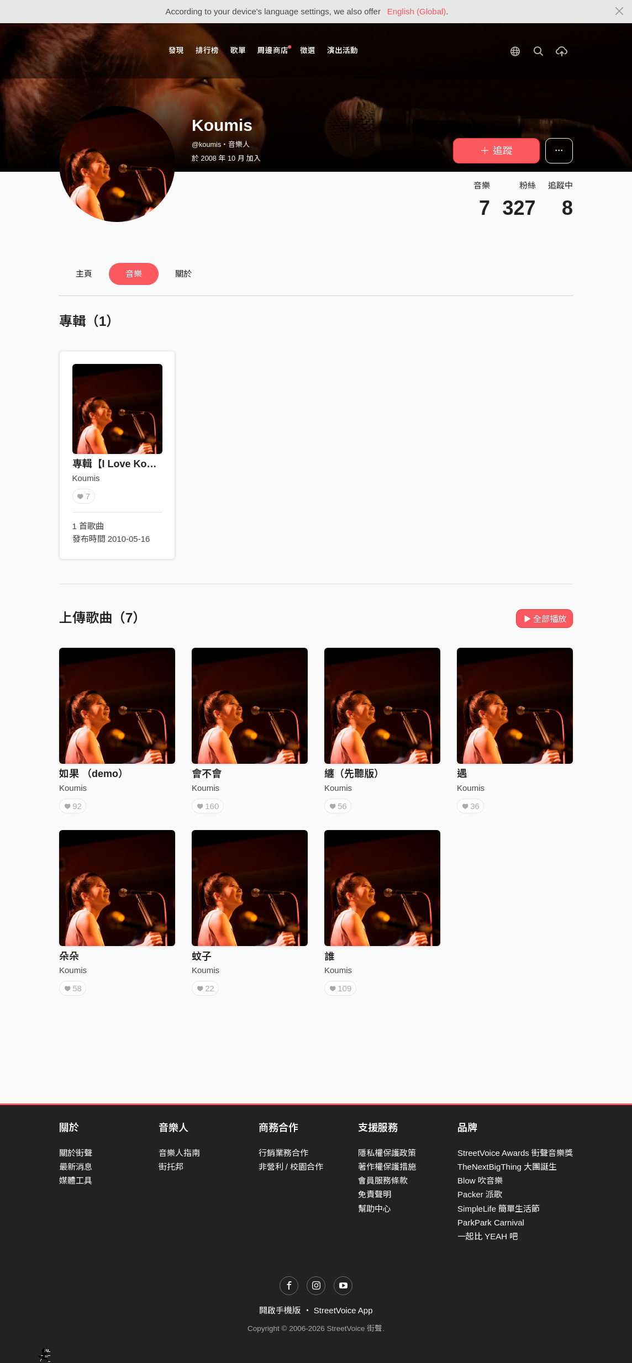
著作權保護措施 (387, 1166)
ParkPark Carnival (490, 1222)
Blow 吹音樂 (480, 1180)
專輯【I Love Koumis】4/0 (133, 463)
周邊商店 (274, 50)
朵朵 (69, 956)
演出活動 (342, 50)
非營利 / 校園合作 (291, 1166)
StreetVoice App (343, 1310)
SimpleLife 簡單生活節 (498, 1208)
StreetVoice (104, 50)
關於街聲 (75, 1153)
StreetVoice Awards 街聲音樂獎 (515, 1153)
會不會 (207, 773)
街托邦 (171, 1166)
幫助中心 (374, 1208)
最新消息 (75, 1166)
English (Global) (416, 11)
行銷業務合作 (283, 1153)
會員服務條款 (383, 1180)
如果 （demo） (93, 773)
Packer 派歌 (479, 1194)
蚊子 (202, 956)
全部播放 (544, 619)
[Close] (619, 11)
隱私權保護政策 (387, 1153)
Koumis (86, 478)
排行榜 (207, 50)
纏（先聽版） (354, 773)
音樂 (133, 273)
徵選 (307, 50)
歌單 (238, 50)
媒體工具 (75, 1180)
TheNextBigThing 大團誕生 (507, 1166)
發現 (176, 50)
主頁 (84, 273)
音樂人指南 (179, 1153)
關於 (183, 273)
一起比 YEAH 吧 (487, 1236)
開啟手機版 (280, 1310)
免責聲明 (374, 1194)
